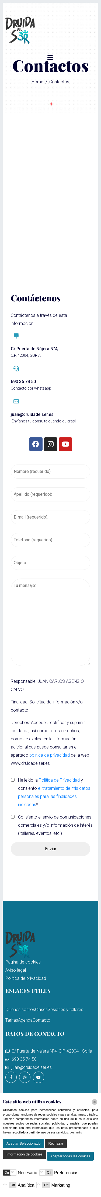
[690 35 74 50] (16, 368)
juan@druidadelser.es (32, 414)
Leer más (75, 1132)
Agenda (25, 1020)
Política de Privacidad (59, 780)
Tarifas (11, 1020)
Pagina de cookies (23, 962)
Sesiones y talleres (65, 1009)
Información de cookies (24, 1154)
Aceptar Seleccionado (23, 1143)
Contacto (41, 1020)
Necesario (27, 1172)
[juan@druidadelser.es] (16, 401)
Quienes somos (20, 1009)
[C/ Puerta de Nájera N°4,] (16, 335)
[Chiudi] (94, 1102)
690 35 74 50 (23, 381)
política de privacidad (49, 755)
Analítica (26, 1185)
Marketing (60, 1185)
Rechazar (56, 1143)
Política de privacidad (25, 978)
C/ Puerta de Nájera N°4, (34, 348)
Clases (41, 1009)
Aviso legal (15, 970)
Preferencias (66, 1172)
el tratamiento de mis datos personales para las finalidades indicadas (54, 796)
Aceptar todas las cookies (70, 1156)
